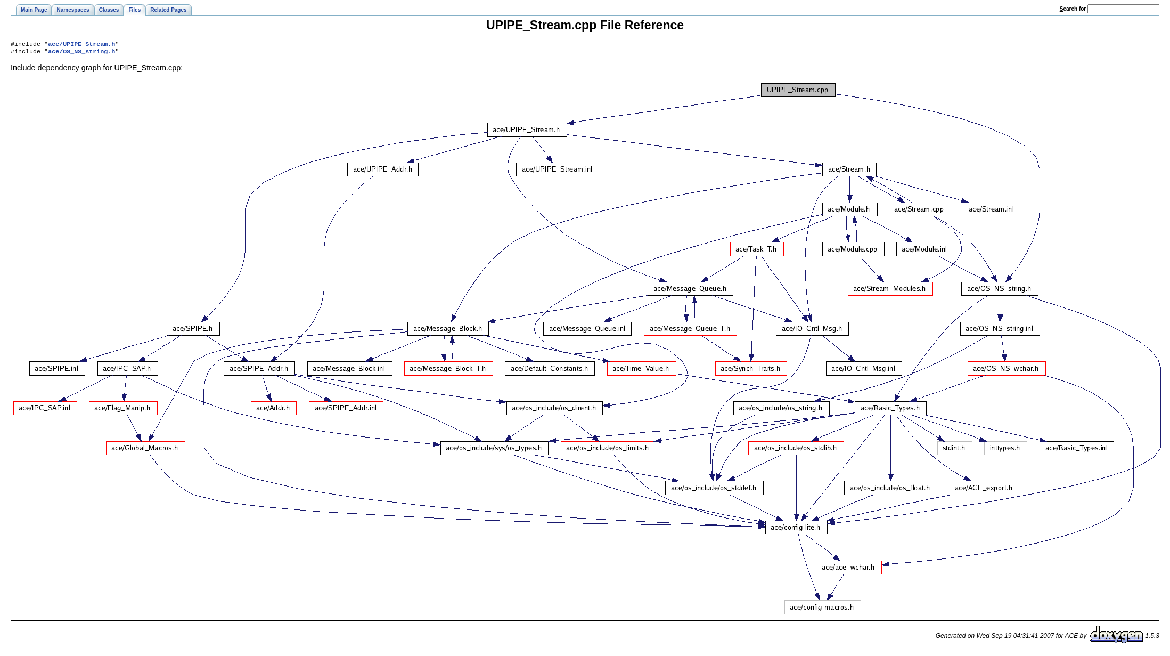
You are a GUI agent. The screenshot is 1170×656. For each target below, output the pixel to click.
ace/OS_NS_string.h (81, 53)
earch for (1072, 9)
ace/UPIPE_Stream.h (81, 45)
